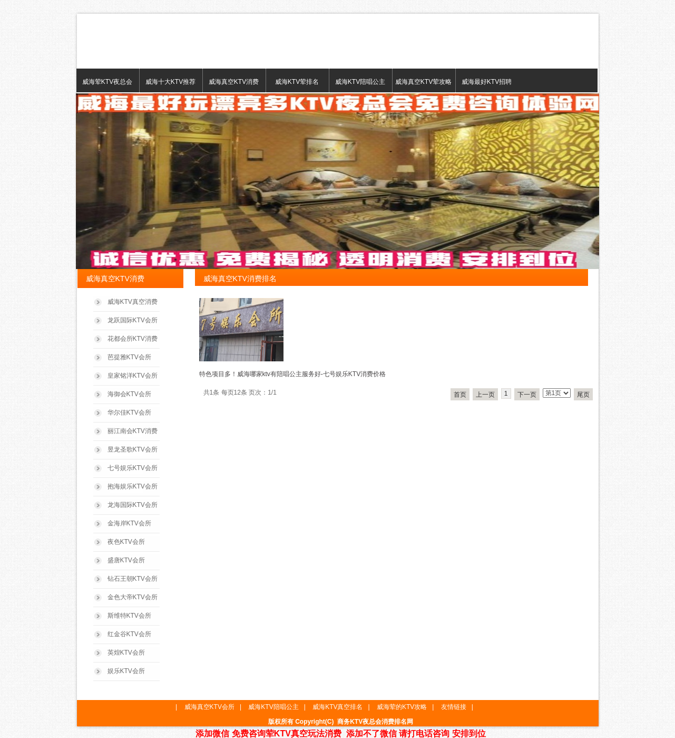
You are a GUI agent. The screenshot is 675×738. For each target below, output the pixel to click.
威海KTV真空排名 (337, 707)
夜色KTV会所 (126, 541)
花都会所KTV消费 (132, 338)
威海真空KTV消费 (234, 81)
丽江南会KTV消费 (132, 431)
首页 (460, 394)
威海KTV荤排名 (297, 81)
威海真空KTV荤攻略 (423, 81)
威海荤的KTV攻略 (402, 707)
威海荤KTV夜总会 (107, 81)
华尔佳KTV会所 (129, 412)
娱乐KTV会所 (126, 671)
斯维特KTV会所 (129, 615)
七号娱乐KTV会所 (132, 468)
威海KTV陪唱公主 (360, 81)
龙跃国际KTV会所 (132, 320)
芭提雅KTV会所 (129, 357)
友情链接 (453, 707)
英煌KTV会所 (126, 652)
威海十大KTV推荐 (170, 81)
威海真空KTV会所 (209, 707)
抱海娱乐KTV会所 (132, 486)
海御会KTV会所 (129, 394)
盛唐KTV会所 (126, 560)
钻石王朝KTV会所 (132, 578)
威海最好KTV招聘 (487, 81)
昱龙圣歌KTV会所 (132, 449)
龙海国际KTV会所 (132, 505)
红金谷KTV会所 (129, 634)
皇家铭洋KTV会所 (132, 375)
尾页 (583, 394)
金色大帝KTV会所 (132, 597)
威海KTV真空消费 (132, 301)
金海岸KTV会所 (129, 523)
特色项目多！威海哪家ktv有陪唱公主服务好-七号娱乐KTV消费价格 (292, 374)
